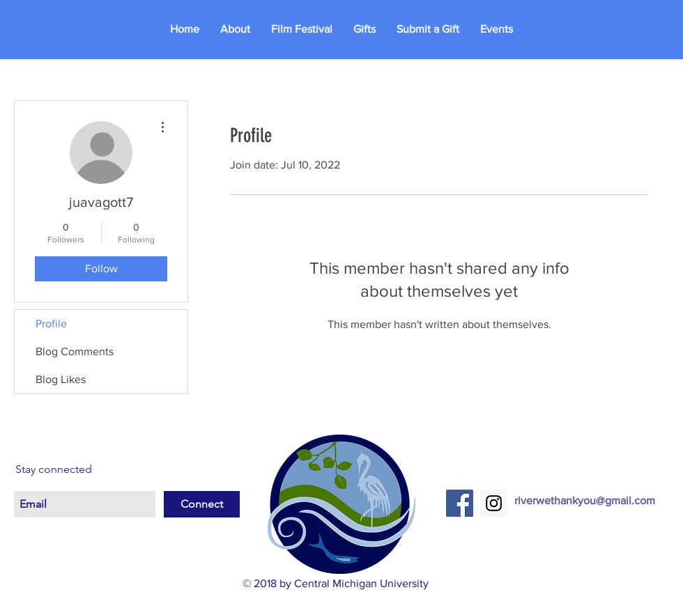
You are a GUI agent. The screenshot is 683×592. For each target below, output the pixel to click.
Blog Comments (75, 351)
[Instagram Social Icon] (493, 503)
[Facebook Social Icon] (459, 503)
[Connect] (202, 504)
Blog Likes (61, 379)
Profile (51, 323)
